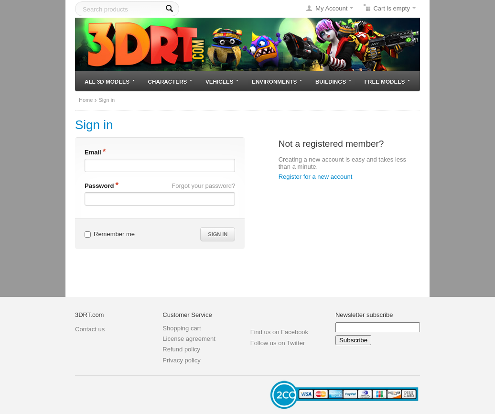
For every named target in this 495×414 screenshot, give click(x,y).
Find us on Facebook (279, 332)
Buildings (333, 81)
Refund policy (181, 349)
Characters (170, 81)
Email (93, 152)
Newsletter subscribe (364, 314)
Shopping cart (181, 328)
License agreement (188, 338)
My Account (331, 8)
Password (99, 185)
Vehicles (221, 81)
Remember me (110, 234)
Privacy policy (181, 360)
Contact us (90, 329)
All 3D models (110, 81)
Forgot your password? (203, 185)
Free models (387, 81)
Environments (277, 81)
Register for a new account (316, 176)
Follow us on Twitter (277, 343)
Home (86, 100)
